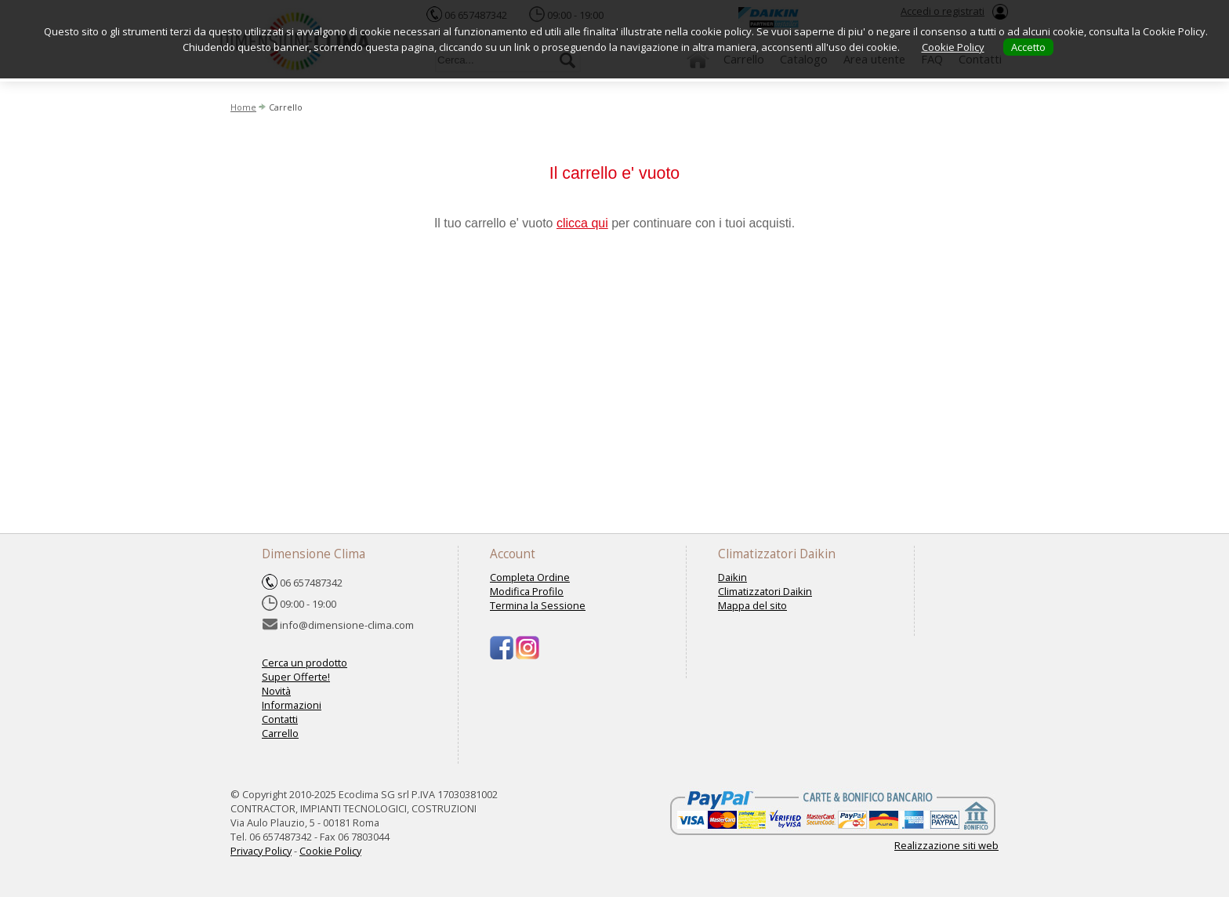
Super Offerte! (296, 677)
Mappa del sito (752, 605)
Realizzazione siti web (946, 845)
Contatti (280, 719)
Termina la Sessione (537, 605)
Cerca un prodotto (304, 663)
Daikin (732, 577)
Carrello (280, 733)
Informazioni (291, 705)
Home (243, 107)
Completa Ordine (530, 577)
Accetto (1028, 47)
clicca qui (582, 223)
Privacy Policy (261, 851)
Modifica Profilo (527, 591)
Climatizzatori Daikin (765, 591)
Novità (276, 691)
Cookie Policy (330, 851)
